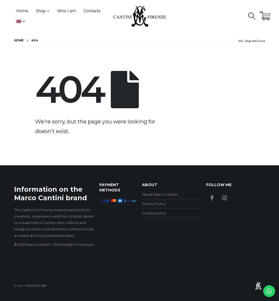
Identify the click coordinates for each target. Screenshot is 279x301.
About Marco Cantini (160, 194)
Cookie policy (154, 213)
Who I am (66, 11)
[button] (251, 16)
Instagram (224, 197)
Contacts (92, 11)
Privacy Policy (154, 204)
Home (22, 11)
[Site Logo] (139, 16)
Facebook (212, 197)
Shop (41, 11)
